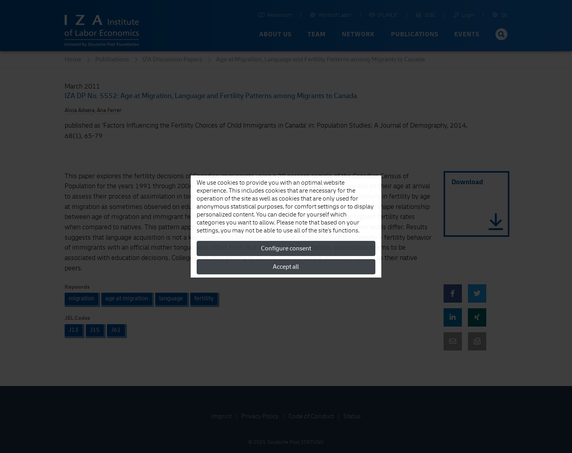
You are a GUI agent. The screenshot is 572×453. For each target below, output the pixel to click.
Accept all (286, 267)
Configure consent (286, 248)
